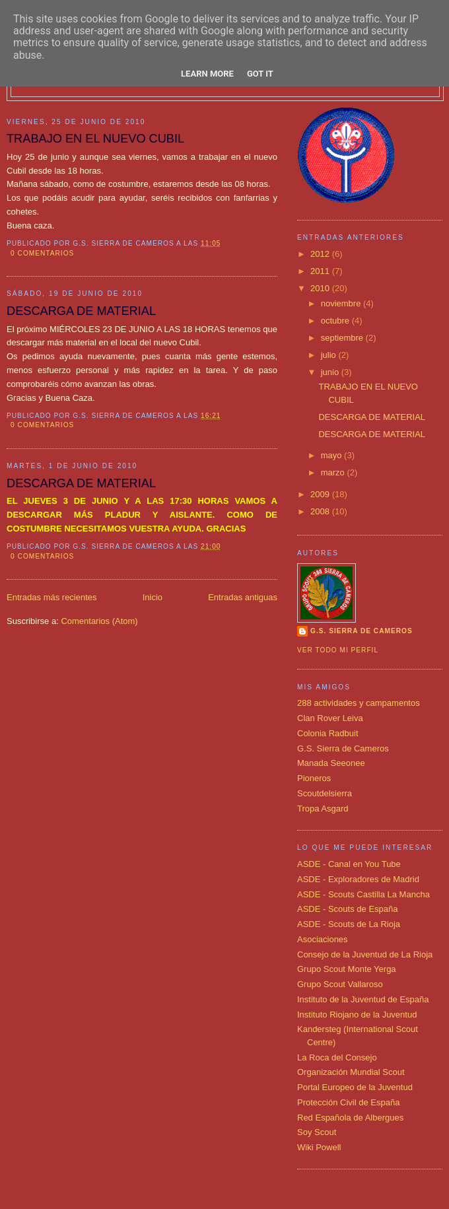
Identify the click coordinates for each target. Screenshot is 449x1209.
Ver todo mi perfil (337, 650)
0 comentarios (42, 253)
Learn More (207, 74)
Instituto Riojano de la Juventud (357, 1014)
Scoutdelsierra (324, 793)
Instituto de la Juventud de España (363, 999)
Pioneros (314, 778)
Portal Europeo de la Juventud (355, 1087)
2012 (321, 254)
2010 (321, 288)
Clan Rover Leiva (330, 718)
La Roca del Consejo (337, 1057)
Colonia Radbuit (328, 733)
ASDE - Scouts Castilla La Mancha (363, 894)
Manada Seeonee (331, 763)
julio (330, 355)
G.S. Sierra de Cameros (343, 748)
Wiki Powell (319, 1147)
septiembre (343, 338)
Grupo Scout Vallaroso (340, 984)
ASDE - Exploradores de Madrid (358, 879)
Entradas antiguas (242, 597)
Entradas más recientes (52, 597)
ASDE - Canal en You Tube (349, 864)
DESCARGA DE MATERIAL (81, 311)
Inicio (152, 597)
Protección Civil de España (348, 1102)
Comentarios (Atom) (99, 621)
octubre (336, 321)
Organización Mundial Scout (351, 1072)
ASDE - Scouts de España (347, 909)
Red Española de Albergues (350, 1118)
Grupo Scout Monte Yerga (346, 969)
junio (331, 372)
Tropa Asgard (323, 808)
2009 (321, 494)
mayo (332, 455)
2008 (321, 511)
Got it (260, 74)
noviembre (342, 303)
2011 (321, 271)
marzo (334, 472)
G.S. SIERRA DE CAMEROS (361, 631)
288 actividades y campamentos (358, 703)
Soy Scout (316, 1132)
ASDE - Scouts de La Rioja (348, 924)
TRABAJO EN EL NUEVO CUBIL (95, 138)
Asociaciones (322, 939)
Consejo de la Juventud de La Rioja (364, 954)
